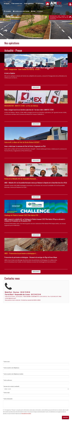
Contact (40, 11)
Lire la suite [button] (36, 87)
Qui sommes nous (16, 3)
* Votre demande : (8, 399)
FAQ (33, 11)
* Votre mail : (6, 392)
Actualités (7, 11)
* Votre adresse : (7, 380)
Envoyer (65, 417)
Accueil (6, 3)
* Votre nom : (6, 361)
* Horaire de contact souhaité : (11, 386)
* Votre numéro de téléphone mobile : (13, 374)
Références (40, 3)
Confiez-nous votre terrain (21, 11)
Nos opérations (29, 3)
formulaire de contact (26, 413)
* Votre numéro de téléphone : (11, 368)
